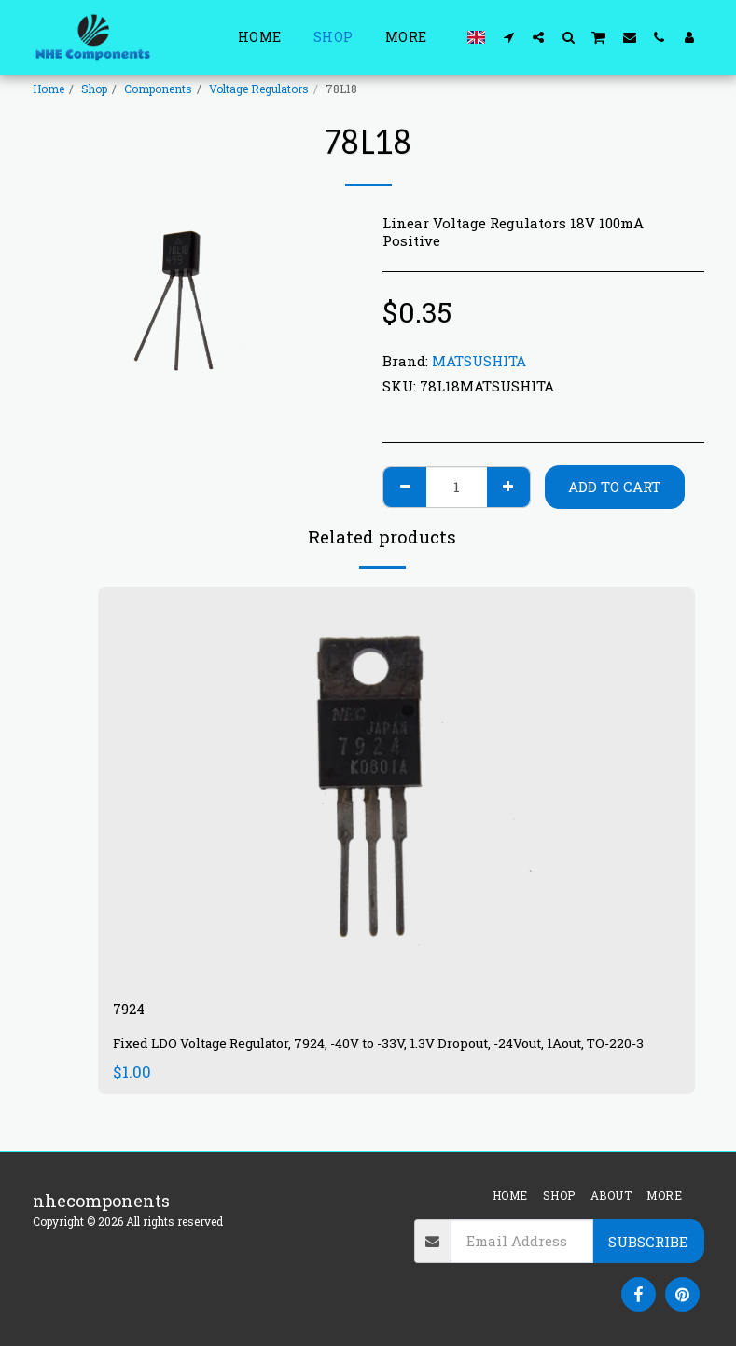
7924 (132, 1011)
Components (158, 88)
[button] (508, 37)
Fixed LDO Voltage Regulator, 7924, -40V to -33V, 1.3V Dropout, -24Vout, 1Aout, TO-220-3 (396, 1055)
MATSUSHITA (479, 360)
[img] (396, 786)
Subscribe (647, 1241)
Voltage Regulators (259, 88)
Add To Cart (614, 486)
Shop (94, 88)
